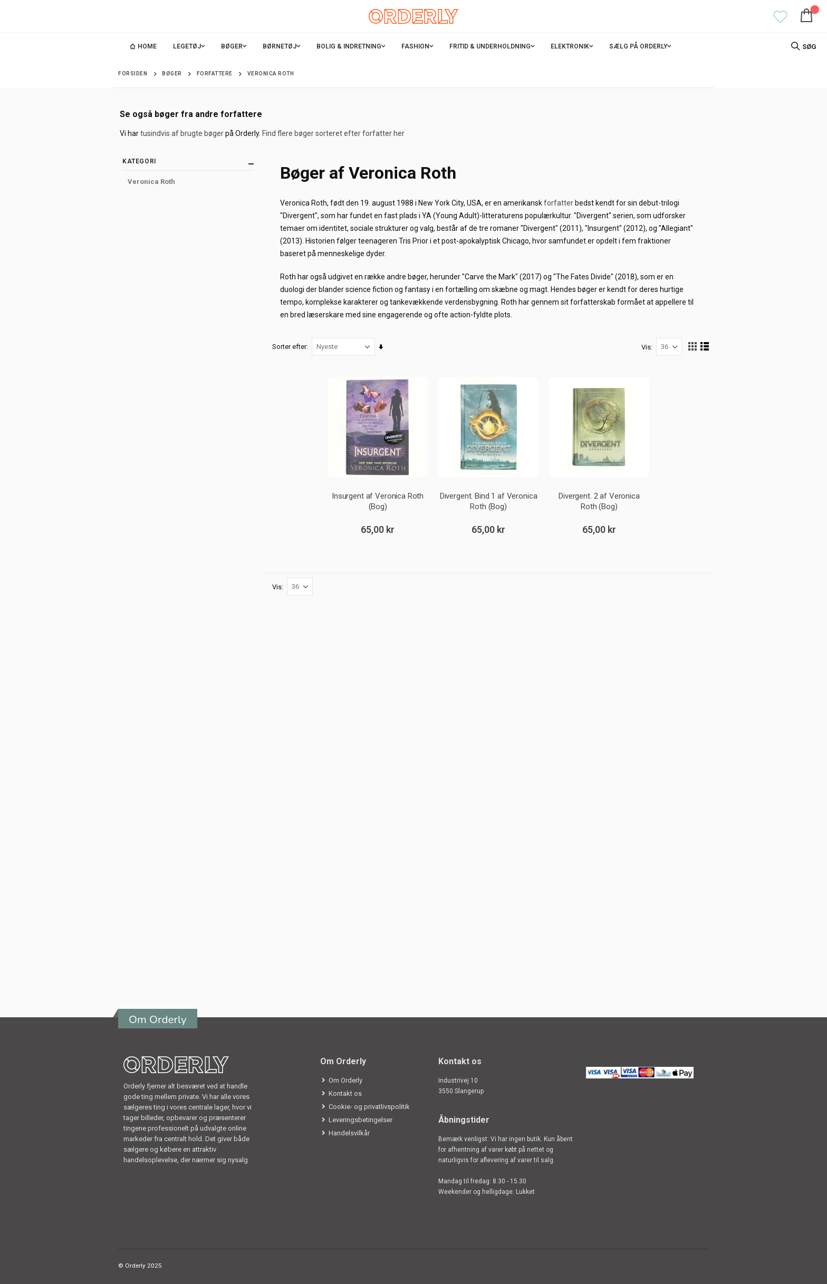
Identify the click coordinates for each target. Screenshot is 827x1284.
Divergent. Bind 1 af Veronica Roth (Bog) (488, 501)
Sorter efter (290, 347)
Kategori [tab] (188, 164)
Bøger (172, 73)
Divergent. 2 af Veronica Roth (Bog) (599, 501)
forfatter (559, 203)
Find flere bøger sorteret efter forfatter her (333, 133)
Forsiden (132, 73)
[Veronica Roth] (188, 182)
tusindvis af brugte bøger (182, 133)
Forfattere (215, 73)
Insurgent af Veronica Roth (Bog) (378, 501)
